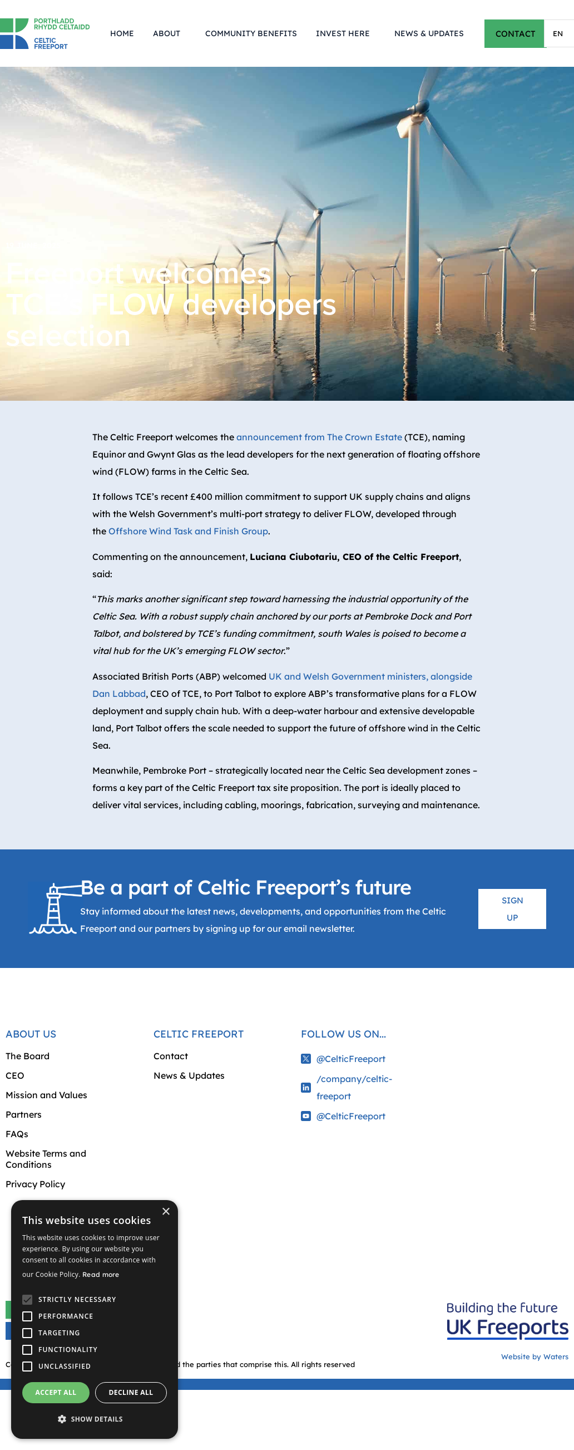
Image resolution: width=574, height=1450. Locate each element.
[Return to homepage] (45, 33)
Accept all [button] (56, 1392)
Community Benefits (251, 33)
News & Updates (429, 33)
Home (122, 33)
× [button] (165, 1212)
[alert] (94, 1319)
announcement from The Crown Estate (319, 437)
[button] (94, 1419)
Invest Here (345, 33)
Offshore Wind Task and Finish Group (188, 531)
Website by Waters (534, 1356)
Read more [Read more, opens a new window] (101, 1274)
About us (31, 1034)
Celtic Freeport (199, 1034)
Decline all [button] (131, 1392)
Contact (171, 1055)
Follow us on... (343, 1034)
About (169, 33)
